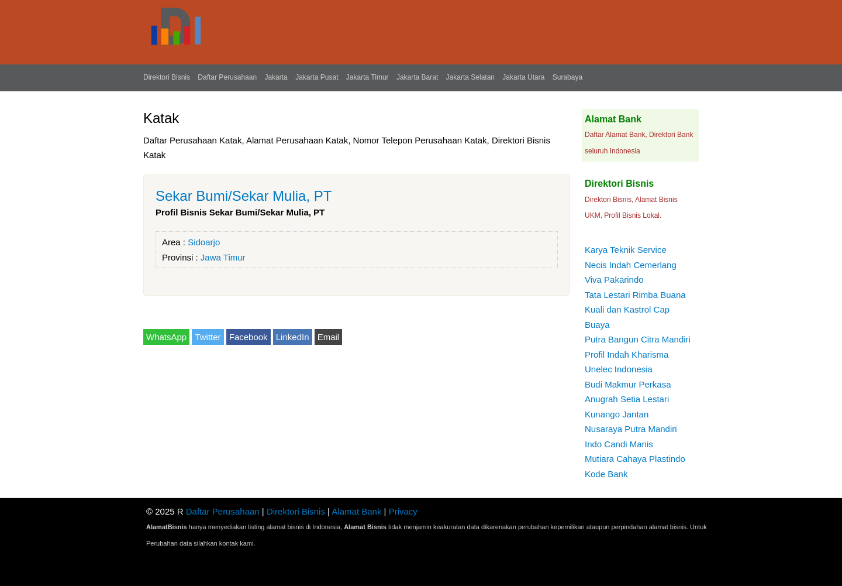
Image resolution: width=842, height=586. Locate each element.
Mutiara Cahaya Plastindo (635, 459)
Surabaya (567, 77)
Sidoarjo (204, 242)
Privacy (403, 511)
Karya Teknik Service (626, 250)
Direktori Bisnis (166, 77)
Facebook (248, 337)
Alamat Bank (356, 511)
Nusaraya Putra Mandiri (631, 429)
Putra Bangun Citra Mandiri (638, 339)
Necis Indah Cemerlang (631, 265)
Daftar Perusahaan (227, 77)
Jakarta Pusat (316, 77)
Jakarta (275, 77)
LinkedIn (292, 337)
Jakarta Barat (417, 77)
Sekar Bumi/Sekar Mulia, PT (244, 196)
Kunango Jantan (616, 414)
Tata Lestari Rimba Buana (635, 295)
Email (329, 337)
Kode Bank (606, 474)
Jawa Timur (223, 257)
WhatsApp (166, 337)
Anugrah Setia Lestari (627, 399)
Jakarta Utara (523, 77)
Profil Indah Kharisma (626, 354)
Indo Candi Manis (619, 444)
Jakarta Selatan (470, 77)
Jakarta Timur (367, 77)
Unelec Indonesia (619, 369)
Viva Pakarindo (614, 280)
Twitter (207, 337)
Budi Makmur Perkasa (628, 384)
